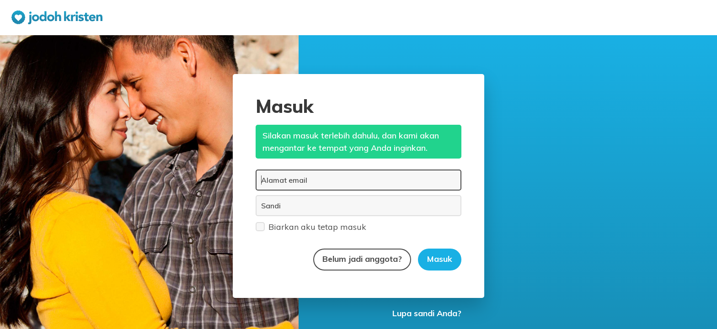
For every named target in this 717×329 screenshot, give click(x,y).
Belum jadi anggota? (362, 259)
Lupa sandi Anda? (426, 313)
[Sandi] (358, 205)
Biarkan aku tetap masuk (311, 226)
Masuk (439, 259)
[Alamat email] (358, 180)
